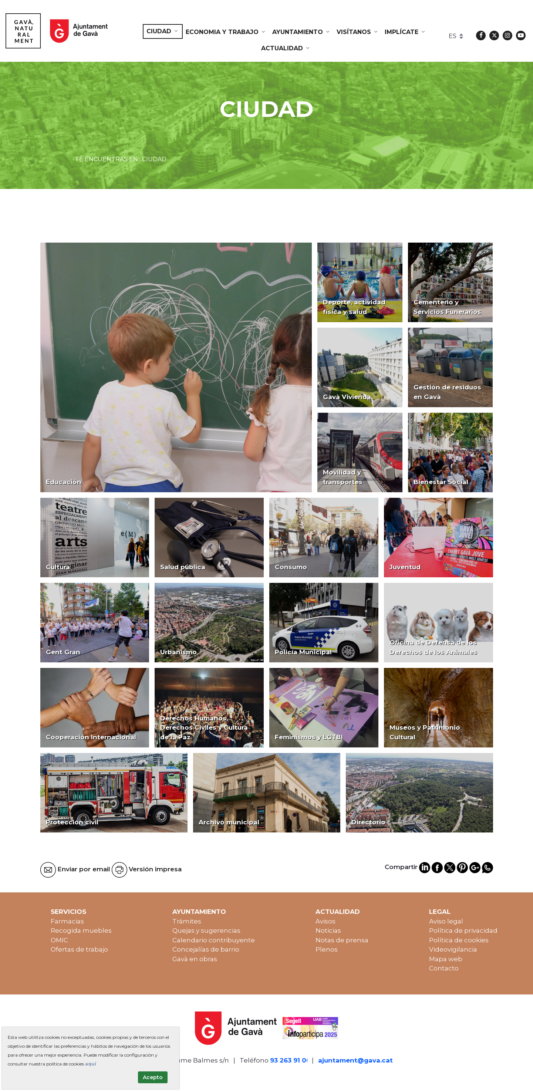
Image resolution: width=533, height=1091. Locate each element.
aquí (90, 1064)
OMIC (59, 940)
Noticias (328, 930)
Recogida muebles (81, 930)
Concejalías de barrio (205, 949)
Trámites (186, 921)
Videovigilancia (453, 949)
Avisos (325, 921)
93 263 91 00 (290, 1060)
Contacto (444, 968)
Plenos (327, 949)
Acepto (153, 1077)
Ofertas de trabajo (79, 949)
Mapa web (445, 959)
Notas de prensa (342, 940)
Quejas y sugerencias (206, 930)
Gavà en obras (194, 959)
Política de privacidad (463, 930)
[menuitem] (163, 31)
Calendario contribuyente (213, 940)
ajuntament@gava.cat (355, 1060)
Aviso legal (446, 921)
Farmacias (67, 921)
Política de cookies (459, 940)
